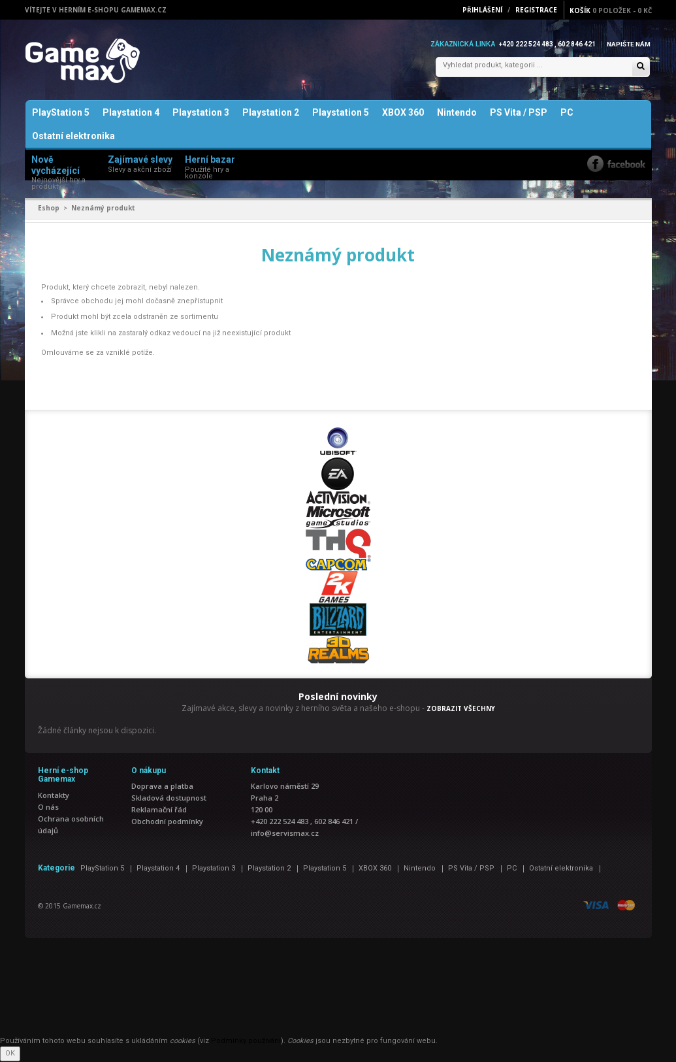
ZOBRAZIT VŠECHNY (461, 709)
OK (10, 1054)
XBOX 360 (403, 113)
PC (566, 113)
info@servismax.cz (285, 834)
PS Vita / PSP (518, 113)
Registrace (536, 9)
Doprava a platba (162, 787)
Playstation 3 (200, 113)
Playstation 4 (131, 113)
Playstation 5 (340, 113)
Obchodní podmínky (167, 822)
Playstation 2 (270, 113)
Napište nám (628, 44)
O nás (48, 807)
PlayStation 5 (60, 113)
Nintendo (457, 113)
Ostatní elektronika (73, 137)
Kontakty (53, 796)
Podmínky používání (246, 1041)
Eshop (48, 209)
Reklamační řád (159, 811)
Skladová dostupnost (168, 799)
